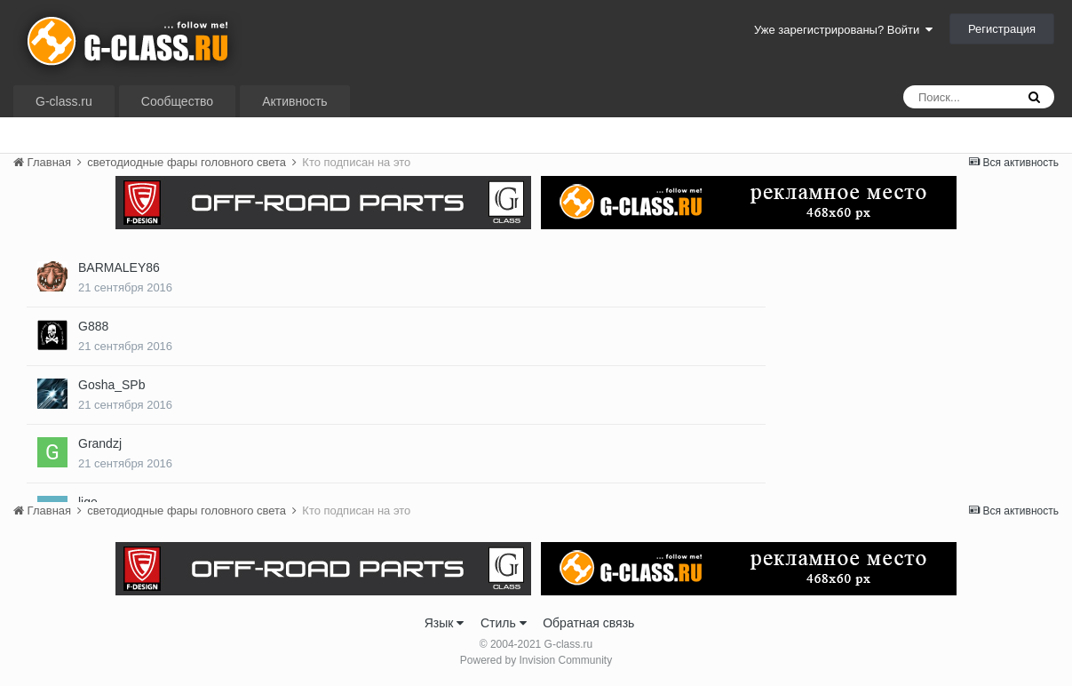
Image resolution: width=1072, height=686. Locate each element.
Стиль (503, 623)
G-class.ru (64, 101)
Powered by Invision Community (536, 660)
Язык (445, 623)
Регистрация (1002, 29)
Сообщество (177, 101)
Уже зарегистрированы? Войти (843, 29)
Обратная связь (588, 623)
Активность (295, 101)
